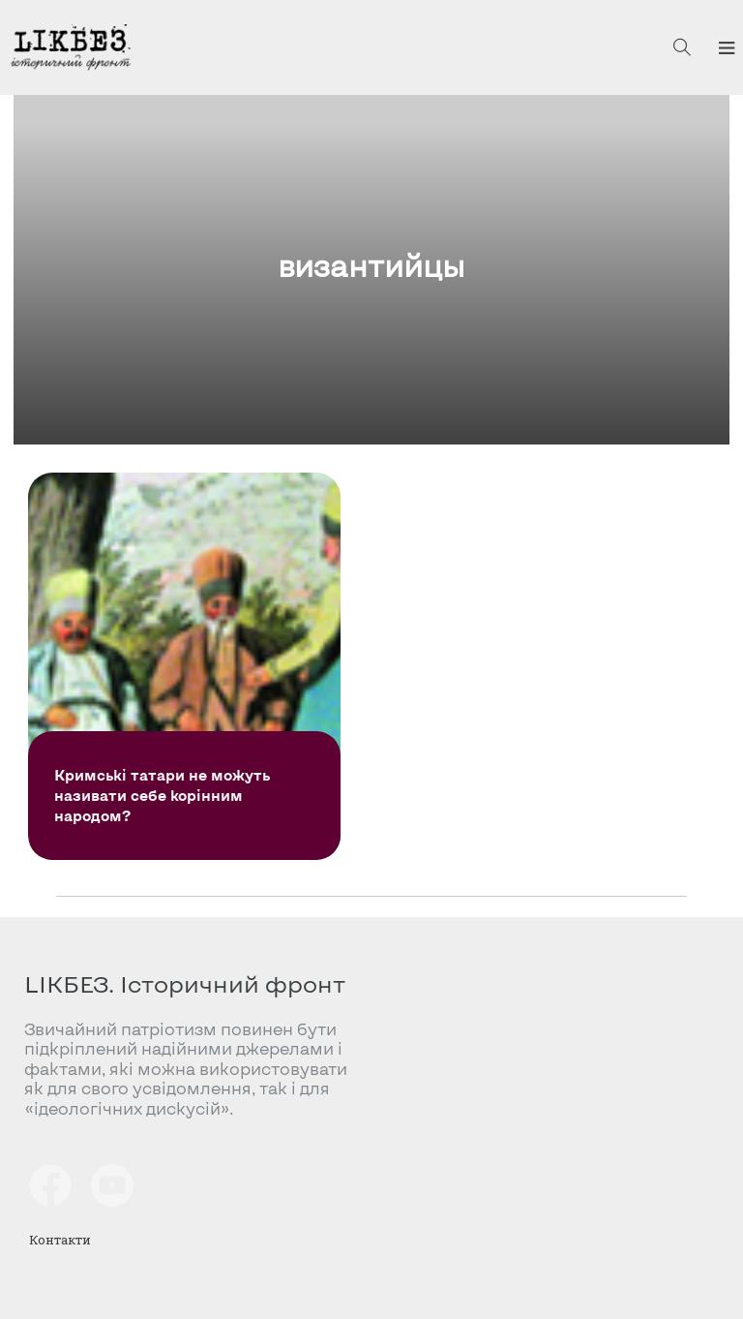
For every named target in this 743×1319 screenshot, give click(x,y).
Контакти (60, 1239)
